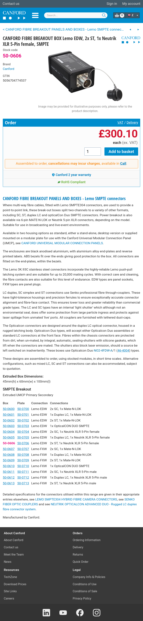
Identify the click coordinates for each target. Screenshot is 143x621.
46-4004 (123, 350)
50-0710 (23, 466)
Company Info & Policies (89, 577)
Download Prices (15, 584)
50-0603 (9, 426)
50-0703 (23, 426)
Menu (35, 15)
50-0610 (9, 466)
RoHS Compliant (72, 182)
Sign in (112, 4)
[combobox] (75, 15)
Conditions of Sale (85, 591)
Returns (78, 554)
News (8, 562)
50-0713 (23, 483)
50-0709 (23, 460)
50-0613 (9, 483)
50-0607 (9, 449)
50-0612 (9, 477)
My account (131, 4)
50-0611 (9, 472)
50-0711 (23, 472)
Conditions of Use (85, 584)
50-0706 (23, 443)
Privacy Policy (82, 598)
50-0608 (9, 455)
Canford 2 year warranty (71, 175)
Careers (9, 598)
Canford (8, 69)
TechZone (10, 577)
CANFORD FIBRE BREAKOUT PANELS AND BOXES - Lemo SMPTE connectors (64, 198)
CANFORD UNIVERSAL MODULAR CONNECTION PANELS (62, 243)
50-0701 (23, 414)
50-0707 (23, 449)
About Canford (13, 540)
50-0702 (23, 420)
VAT (120, 122)
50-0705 (23, 437)
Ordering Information (87, 540)
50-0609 (9, 460)
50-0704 (23, 432)
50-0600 (9, 409)
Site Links (10, 591)
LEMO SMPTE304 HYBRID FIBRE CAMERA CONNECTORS (76, 499)
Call (123, 163)
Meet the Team (14, 554)
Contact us (11, 4)
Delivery (132, 122)
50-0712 (23, 477)
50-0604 (9, 432)
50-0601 (9, 414)
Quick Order (80, 562)
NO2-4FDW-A (103, 350)
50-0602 (9, 420)
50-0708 (23, 455)
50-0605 (9, 437)
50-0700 (23, 409)
